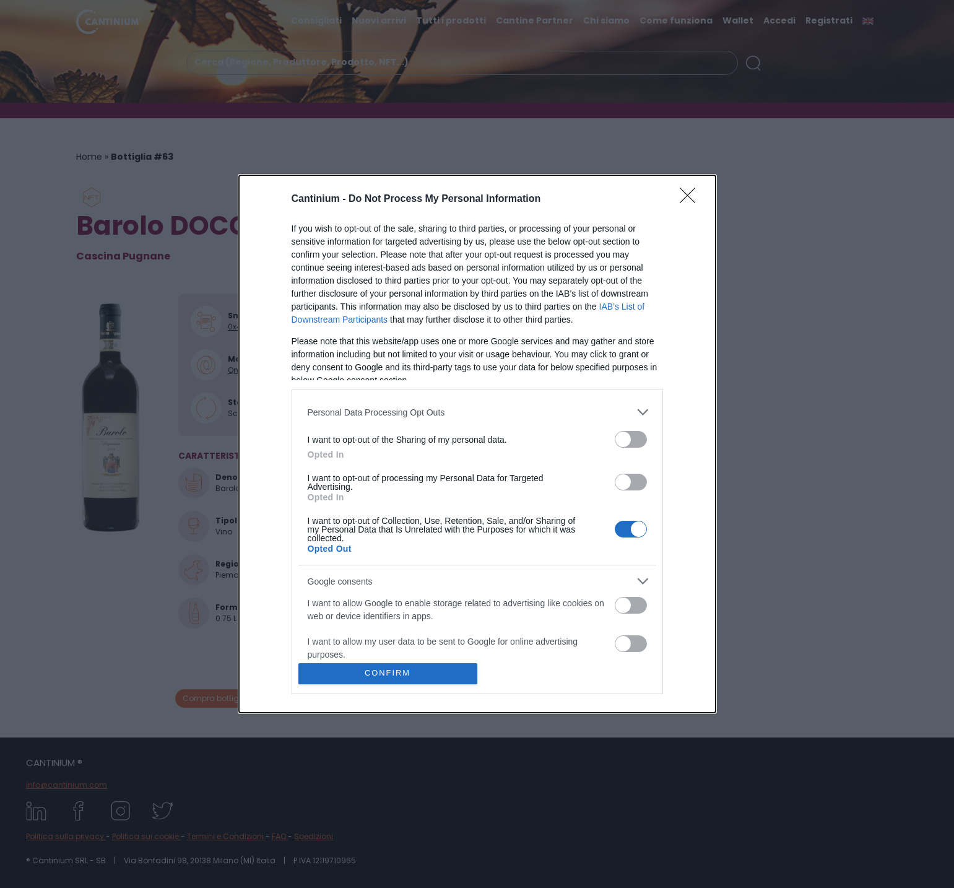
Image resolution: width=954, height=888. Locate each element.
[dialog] (477, 443)
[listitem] (477, 412)
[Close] (691, 199)
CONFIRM (388, 673)
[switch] (631, 439)
